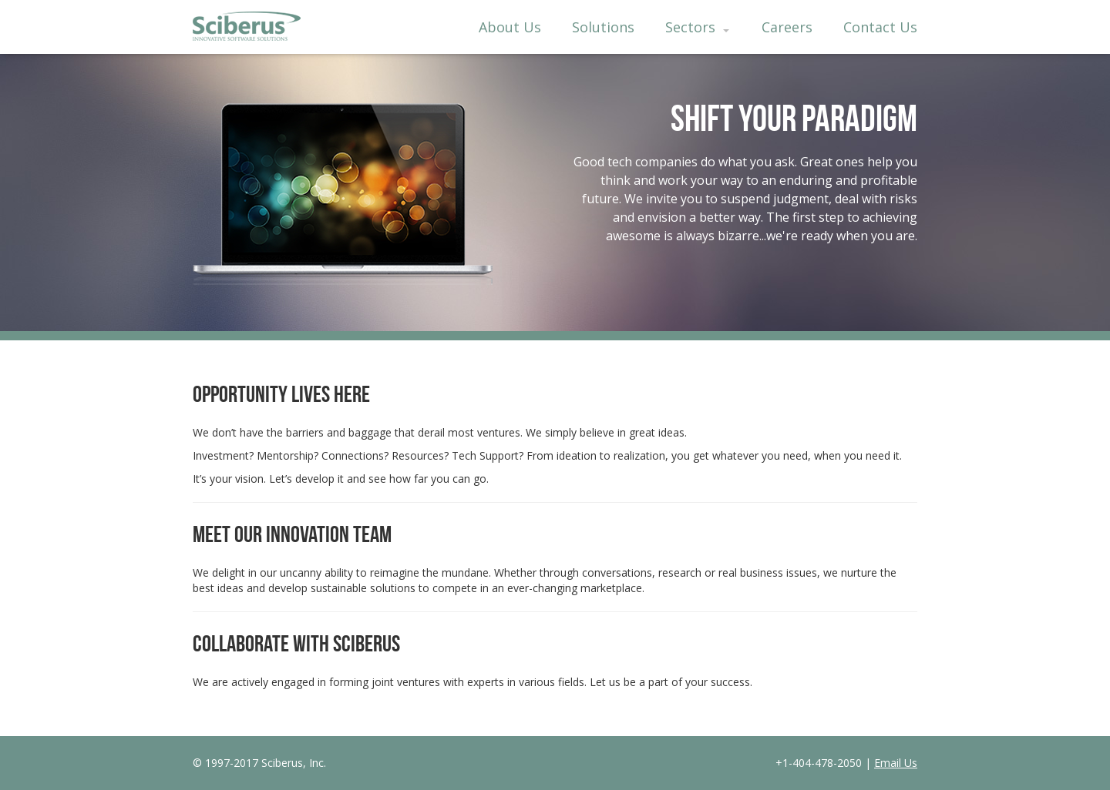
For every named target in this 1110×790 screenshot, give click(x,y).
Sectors (697, 27)
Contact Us (880, 27)
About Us (510, 27)
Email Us (895, 762)
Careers (787, 27)
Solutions (603, 27)
